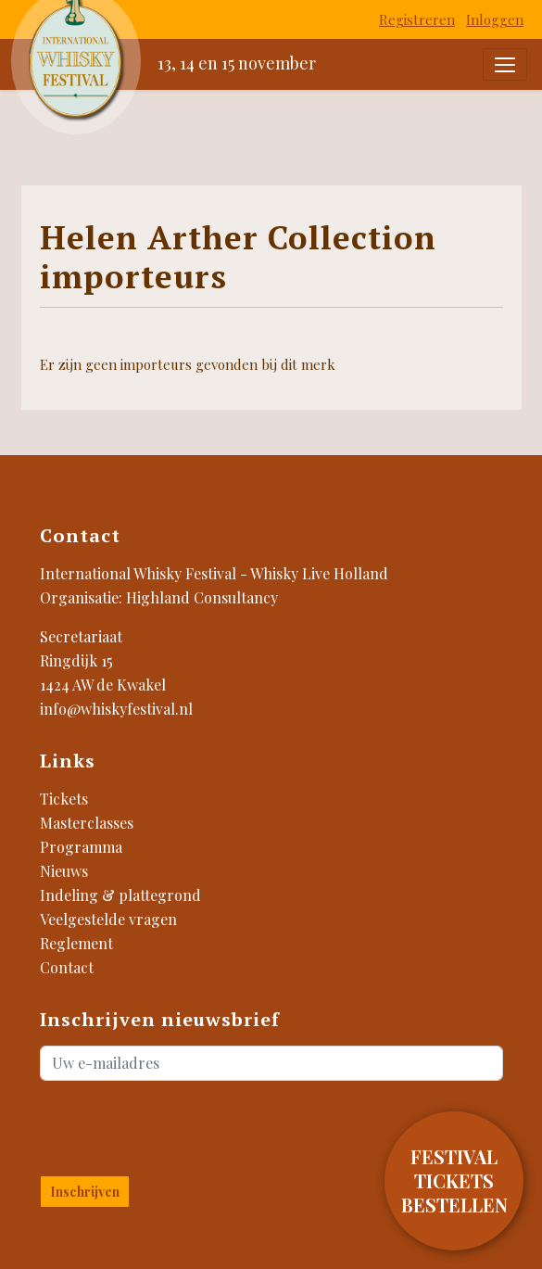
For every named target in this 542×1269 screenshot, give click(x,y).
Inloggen (494, 19)
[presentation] (149, 1124)
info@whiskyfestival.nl (116, 708)
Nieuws (64, 871)
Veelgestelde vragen (108, 919)
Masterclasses (86, 822)
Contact (67, 967)
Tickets (64, 798)
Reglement (76, 943)
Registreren (417, 19)
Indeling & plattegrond (120, 895)
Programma (81, 847)
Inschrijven (85, 1191)
